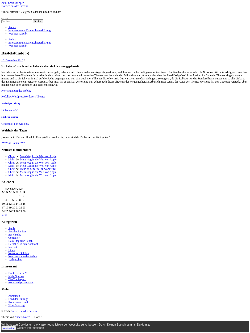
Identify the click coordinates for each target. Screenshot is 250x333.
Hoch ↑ (38, 316)
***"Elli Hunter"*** (13, 143)
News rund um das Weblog (16, 90)
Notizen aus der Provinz (14, 6)
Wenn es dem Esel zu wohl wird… (39, 168)
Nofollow (6, 96)
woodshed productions (20, 282)
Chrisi (11, 156)
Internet (12, 247)
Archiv (12, 27)
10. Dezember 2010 (12, 60)
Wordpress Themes (34, 96)
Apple (11, 228)
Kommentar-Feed (18, 302)
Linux (11, 250)
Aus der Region (17, 231)
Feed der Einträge (18, 298)
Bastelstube (14, 234)
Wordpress (18, 96)
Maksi (11, 159)
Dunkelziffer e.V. (17, 273)
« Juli (4, 215)
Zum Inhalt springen (12, 2)
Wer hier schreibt (17, 33)
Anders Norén (22, 316)
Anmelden (14, 295)
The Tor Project (17, 279)
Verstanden (8, 328)
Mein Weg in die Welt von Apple (38, 156)
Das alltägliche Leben (20, 240)
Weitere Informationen (30, 327)
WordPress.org (16, 305)
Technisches (15, 259)
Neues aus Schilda (18, 253)
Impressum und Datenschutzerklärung (29, 30)
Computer (13, 237)
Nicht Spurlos (16, 276)
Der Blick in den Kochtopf (23, 243)
